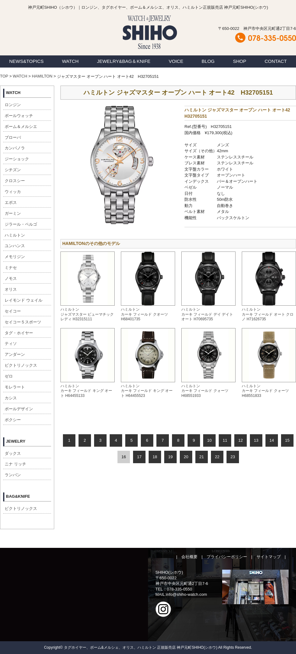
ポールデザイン (19, 409)
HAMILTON (42, 76)
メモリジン (15, 256)
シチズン (13, 169)
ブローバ (13, 137)
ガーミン (13, 213)
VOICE (176, 61)
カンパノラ (15, 148)
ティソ (11, 343)
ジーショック (17, 159)
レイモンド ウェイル (23, 300)
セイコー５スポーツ (23, 322)
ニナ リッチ (15, 464)
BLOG (208, 61)
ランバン (13, 475)
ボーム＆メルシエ (21, 126)
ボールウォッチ (19, 115)
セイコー (13, 311)
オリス (11, 289)
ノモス (11, 278)
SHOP (239, 61)
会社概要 (189, 556)
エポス (11, 202)
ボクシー (13, 419)
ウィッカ (13, 191)
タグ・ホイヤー (19, 333)
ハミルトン (15, 235)
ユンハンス (15, 245)
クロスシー (15, 180)
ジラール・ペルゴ (21, 224)
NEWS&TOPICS (26, 61)
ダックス (13, 453)
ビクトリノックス (21, 365)
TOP (4, 76)
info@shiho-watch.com (186, 594)
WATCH (70, 61)
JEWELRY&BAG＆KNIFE (123, 61)
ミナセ (11, 267)
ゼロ (9, 376)
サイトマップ (268, 556)
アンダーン (15, 354)
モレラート (15, 387)
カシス (11, 398)
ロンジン (13, 104)
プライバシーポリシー (227, 556)
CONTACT (276, 61)
